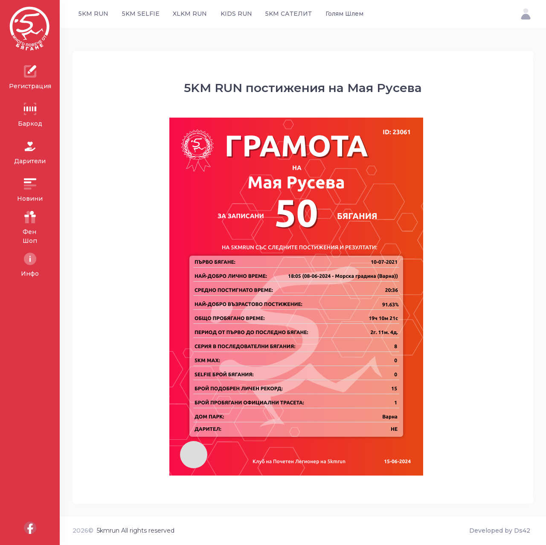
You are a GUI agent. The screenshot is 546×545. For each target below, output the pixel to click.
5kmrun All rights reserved (135, 530)
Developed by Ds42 (499, 530)
